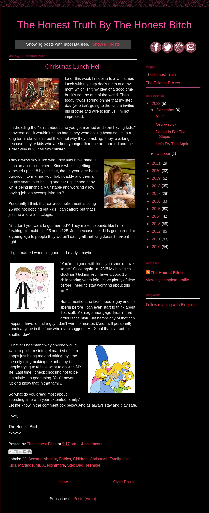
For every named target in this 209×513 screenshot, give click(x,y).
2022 (157, 103)
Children (80, 459)
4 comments (91, 444)
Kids (12, 465)
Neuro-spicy (166, 124)
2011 (157, 239)
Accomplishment (42, 459)
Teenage (92, 465)
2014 (157, 216)
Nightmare (56, 465)
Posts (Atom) (85, 499)
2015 (157, 209)
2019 (157, 178)
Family (115, 459)
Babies (65, 459)
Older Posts (123, 482)
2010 (157, 247)
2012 (157, 231)
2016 (157, 201)
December (166, 110)
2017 (157, 193)
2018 (157, 186)
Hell (126, 459)
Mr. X (40, 465)
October (164, 153)
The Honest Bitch (42, 444)
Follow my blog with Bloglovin (171, 305)
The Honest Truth (161, 74)
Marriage (26, 465)
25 (24, 459)
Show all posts (106, 44)
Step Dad (75, 465)
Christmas (98, 459)
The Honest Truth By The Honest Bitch (104, 25)
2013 (157, 224)
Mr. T (160, 117)
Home (63, 482)
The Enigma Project (163, 83)
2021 (157, 163)
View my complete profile (167, 280)
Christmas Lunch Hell (73, 66)
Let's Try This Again (172, 144)
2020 (157, 171)
